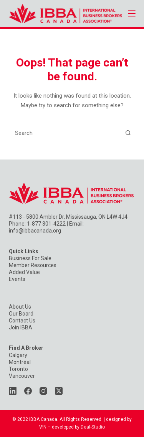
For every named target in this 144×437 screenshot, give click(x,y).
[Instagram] (43, 391)
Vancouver (22, 376)
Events (17, 279)
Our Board (21, 314)
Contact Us (22, 320)
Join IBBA (20, 327)
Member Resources (32, 265)
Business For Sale (30, 258)
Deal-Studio (93, 427)
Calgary (18, 355)
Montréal (20, 362)
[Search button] (128, 133)
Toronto (18, 369)
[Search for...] (65, 133)
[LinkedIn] (13, 391)
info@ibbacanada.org (35, 231)
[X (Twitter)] (59, 391)
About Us (20, 307)
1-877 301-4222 (46, 224)
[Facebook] (28, 391)
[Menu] (132, 13)
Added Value (24, 272)
